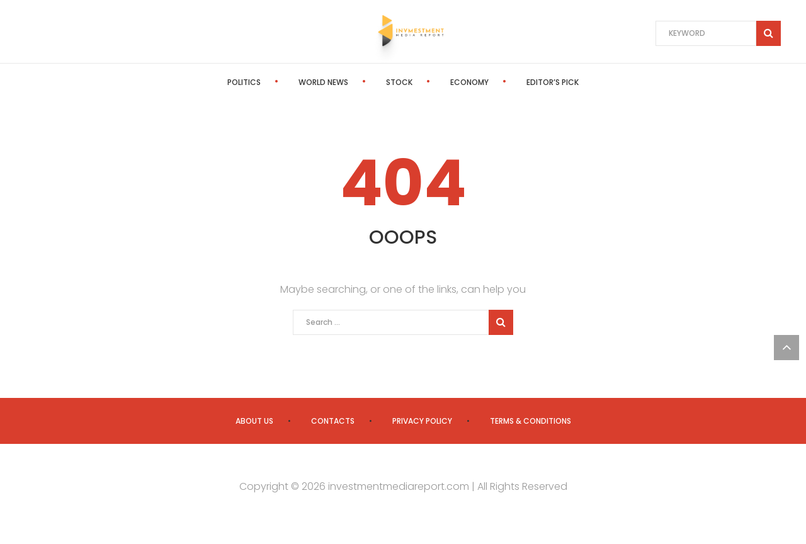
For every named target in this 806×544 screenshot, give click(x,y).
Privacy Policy (422, 421)
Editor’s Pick (552, 82)
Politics (244, 82)
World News (323, 82)
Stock (399, 82)
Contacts (333, 421)
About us (254, 421)
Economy (469, 82)
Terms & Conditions (530, 421)
